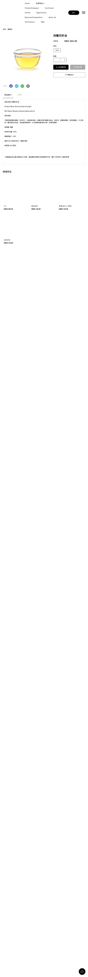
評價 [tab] (19, 95)
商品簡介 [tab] (8, 95)
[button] (11, 86)
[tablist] (44, 95)
